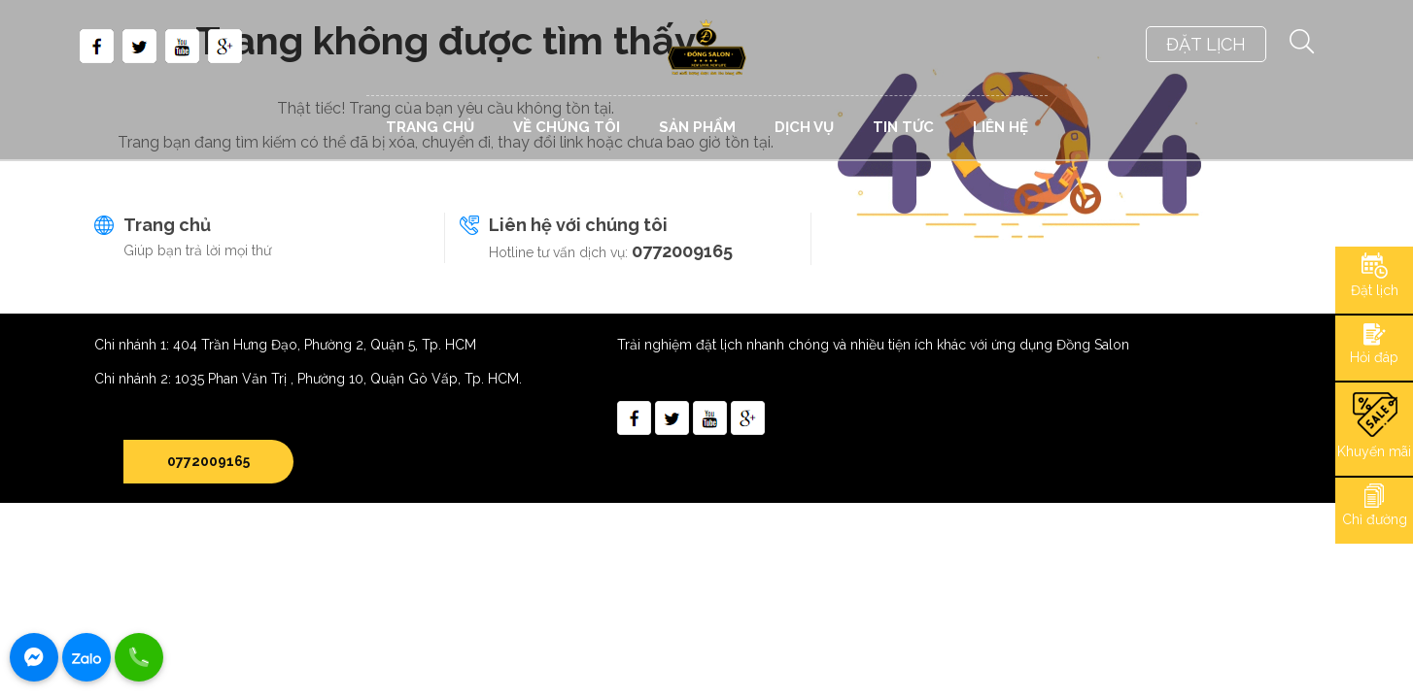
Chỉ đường (1374, 519)
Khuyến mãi (1374, 451)
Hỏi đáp (1374, 357)
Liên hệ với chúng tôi (578, 225)
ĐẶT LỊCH (1206, 44)
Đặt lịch (1374, 290)
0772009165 (682, 251)
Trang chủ (167, 225)
